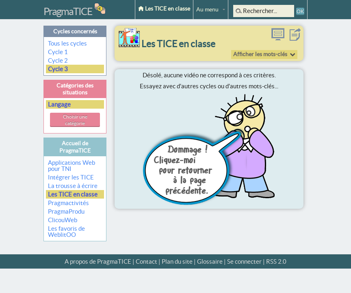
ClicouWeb (62, 219)
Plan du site (177, 261)
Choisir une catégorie (75, 120)
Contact (146, 261)
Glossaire (210, 261)
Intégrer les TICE (71, 177)
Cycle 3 (58, 69)
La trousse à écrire (73, 185)
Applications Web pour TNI (71, 165)
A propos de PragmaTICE (98, 261)
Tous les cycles (68, 43)
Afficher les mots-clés (260, 54)
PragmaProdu (66, 211)
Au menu (207, 9)
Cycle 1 (58, 51)
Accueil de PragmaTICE (75, 146)
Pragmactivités (68, 202)
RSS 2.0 (276, 261)
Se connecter (244, 261)
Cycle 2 (58, 60)
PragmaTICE (67, 11)
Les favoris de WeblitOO (66, 231)
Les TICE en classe (164, 8)
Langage (60, 104)
